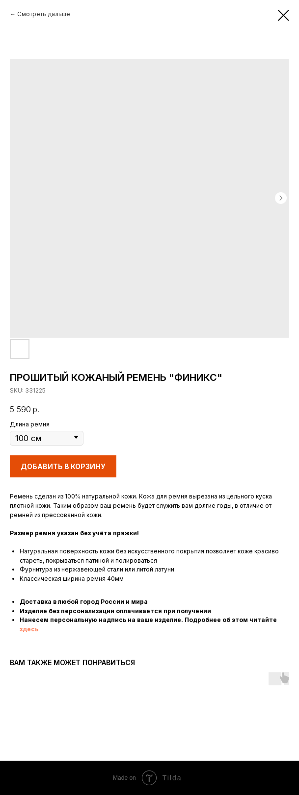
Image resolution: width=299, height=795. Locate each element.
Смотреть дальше (43, 14)
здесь (29, 629)
